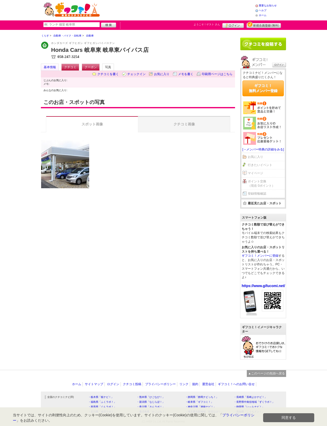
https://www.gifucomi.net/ (263, 286)
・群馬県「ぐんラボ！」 (102, 406)
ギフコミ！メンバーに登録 (260, 255)
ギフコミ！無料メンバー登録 (263, 88)
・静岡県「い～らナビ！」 (249, 406)
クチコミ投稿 (132, 384)
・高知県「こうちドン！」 (249, 411)
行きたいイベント (260, 165)
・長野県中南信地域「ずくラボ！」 (254, 401)
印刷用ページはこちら (217, 74)
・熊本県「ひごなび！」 (151, 397)
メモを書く (185, 74)
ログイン (233, 24)
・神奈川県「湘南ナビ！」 (200, 406)
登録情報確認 (257, 193)
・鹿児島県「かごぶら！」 (152, 411)
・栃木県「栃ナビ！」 (101, 397)
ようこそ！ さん (207, 24)
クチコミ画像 (184, 124)
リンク (184, 384)
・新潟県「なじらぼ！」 (151, 401)
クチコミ (70, 67)
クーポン (91, 67)
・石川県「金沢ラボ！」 (102, 411)
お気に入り (161, 74)
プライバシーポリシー (160, 384)
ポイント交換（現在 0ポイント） (261, 183)
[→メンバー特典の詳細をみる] (263, 149)
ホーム (262, 15)
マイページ (255, 173)
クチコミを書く (108, 74)
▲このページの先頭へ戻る (266, 373)
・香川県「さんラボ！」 (151, 406)
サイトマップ (94, 384)
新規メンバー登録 (264, 24)
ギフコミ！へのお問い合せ (236, 384)
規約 (195, 384)
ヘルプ (262, 10)
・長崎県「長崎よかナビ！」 (250, 397)
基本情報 (50, 67)
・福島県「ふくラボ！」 (102, 401)
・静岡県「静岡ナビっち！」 (201, 397)
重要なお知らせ (268, 5)
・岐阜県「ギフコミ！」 (199, 401)
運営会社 (208, 384)
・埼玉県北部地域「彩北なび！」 (204, 411)
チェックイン (136, 74)
